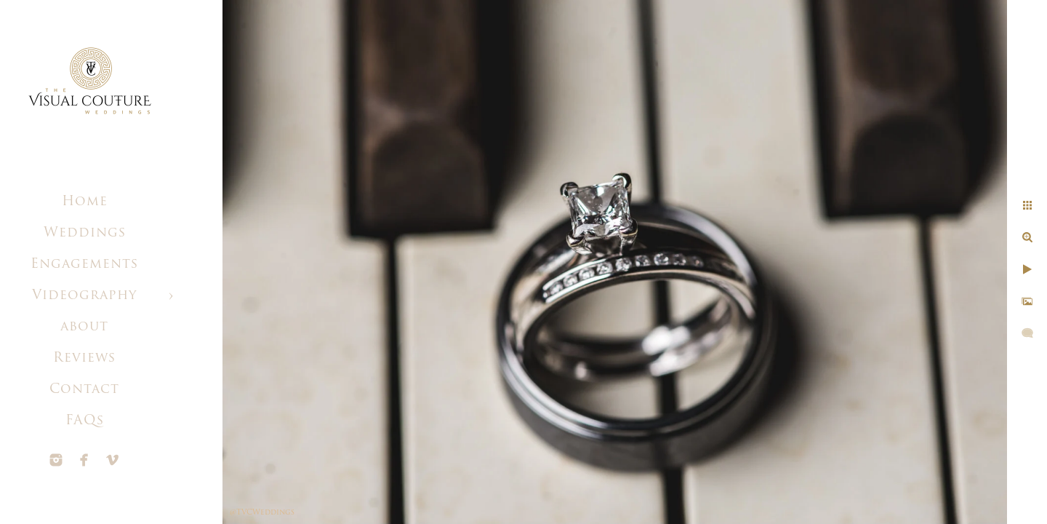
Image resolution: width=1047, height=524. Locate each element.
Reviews (84, 358)
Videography (84, 296)
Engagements (84, 264)
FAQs (84, 421)
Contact (84, 390)
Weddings (85, 233)
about (84, 327)
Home (85, 202)
